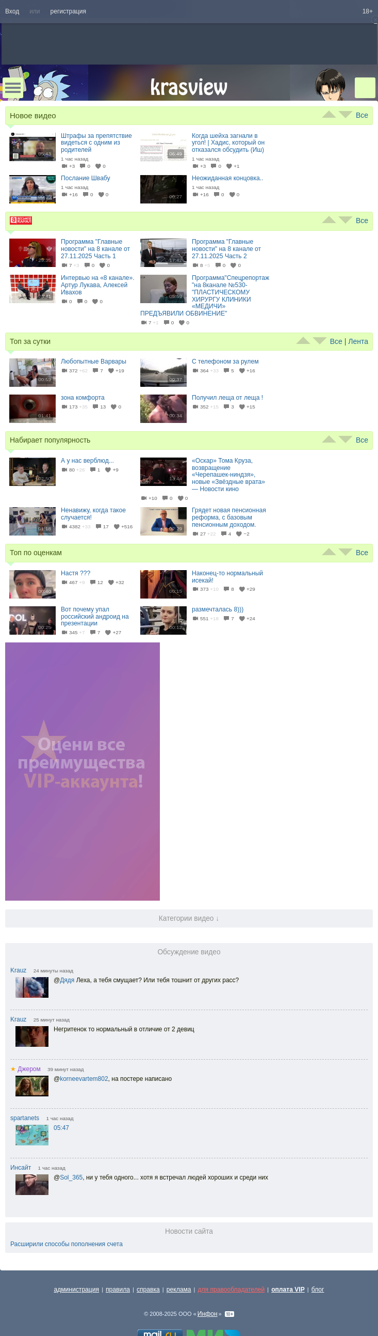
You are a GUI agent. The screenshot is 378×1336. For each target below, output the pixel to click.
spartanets (24, 1118)
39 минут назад (65, 1069)
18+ (368, 11)
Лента (358, 341)
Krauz (18, 970)
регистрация (68, 11)
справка (148, 1289)
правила (118, 1289)
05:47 (61, 1127)
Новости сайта (189, 1231)
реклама (179, 1289)
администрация (77, 1289)
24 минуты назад (53, 970)
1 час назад (59, 1118)
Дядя (67, 980)
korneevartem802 (84, 1078)
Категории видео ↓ (189, 918)
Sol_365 (71, 1177)
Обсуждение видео (188, 952)
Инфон (208, 1313)
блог (317, 1289)
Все (362, 115)
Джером (25, 1069)
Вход (12, 11)
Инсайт (20, 1167)
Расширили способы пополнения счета (66, 1244)
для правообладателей (231, 1289)
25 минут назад (52, 1020)
